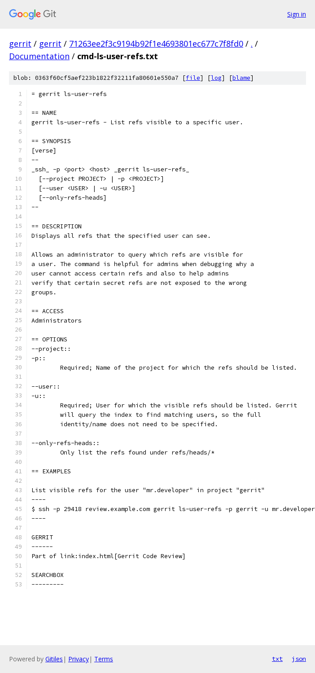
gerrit (20, 43)
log (216, 78)
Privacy (78, 659)
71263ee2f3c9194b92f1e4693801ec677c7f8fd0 (156, 43)
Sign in (296, 14)
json (299, 659)
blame (241, 78)
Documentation (39, 56)
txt (277, 659)
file (193, 78)
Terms (103, 659)
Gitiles (54, 659)
